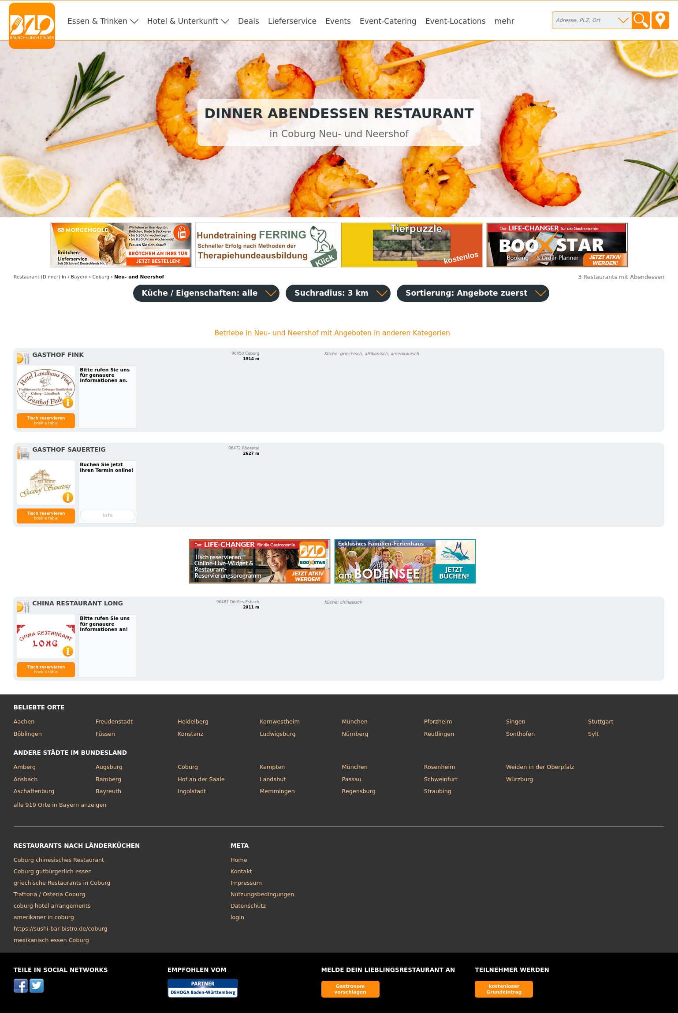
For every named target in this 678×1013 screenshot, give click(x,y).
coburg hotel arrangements (52, 905)
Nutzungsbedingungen (262, 894)
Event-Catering (388, 21)
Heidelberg (193, 721)
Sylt (593, 734)
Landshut (273, 779)
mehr (504, 21)
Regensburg (359, 791)
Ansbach (26, 779)
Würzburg (519, 779)
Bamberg (108, 779)
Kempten (272, 767)
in (40, 277)
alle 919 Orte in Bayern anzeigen (60, 804)
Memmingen (277, 791)
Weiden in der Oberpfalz (540, 767)
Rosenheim (439, 767)
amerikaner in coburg (44, 917)
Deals (248, 21)
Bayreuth (108, 791)
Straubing (437, 791)
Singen (515, 721)
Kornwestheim (280, 721)
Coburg (188, 767)
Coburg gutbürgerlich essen (53, 871)
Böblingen (28, 734)
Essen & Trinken (97, 21)
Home (239, 860)
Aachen (24, 721)
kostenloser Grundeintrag (504, 988)
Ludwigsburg (277, 734)
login (237, 917)
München (355, 721)
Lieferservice (292, 21)
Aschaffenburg (34, 791)
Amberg (25, 767)
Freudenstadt (114, 721)
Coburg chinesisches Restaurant (59, 860)
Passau (351, 779)
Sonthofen (520, 734)
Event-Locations (455, 21)
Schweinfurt (441, 779)
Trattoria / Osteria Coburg (49, 894)
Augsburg (109, 767)
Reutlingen (439, 734)
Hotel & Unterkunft (182, 21)
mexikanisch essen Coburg (51, 940)
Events (338, 21)
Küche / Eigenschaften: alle (200, 293)
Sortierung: (466, 293)
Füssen (105, 734)
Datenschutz (248, 905)
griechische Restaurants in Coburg (62, 882)
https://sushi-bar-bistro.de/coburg (61, 928)
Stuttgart (600, 721)
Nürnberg (355, 734)
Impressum (246, 882)
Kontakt (241, 871)
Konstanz (190, 734)
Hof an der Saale (201, 779)
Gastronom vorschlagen (350, 988)
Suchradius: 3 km (331, 293)
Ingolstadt (192, 791)
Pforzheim (438, 721)
